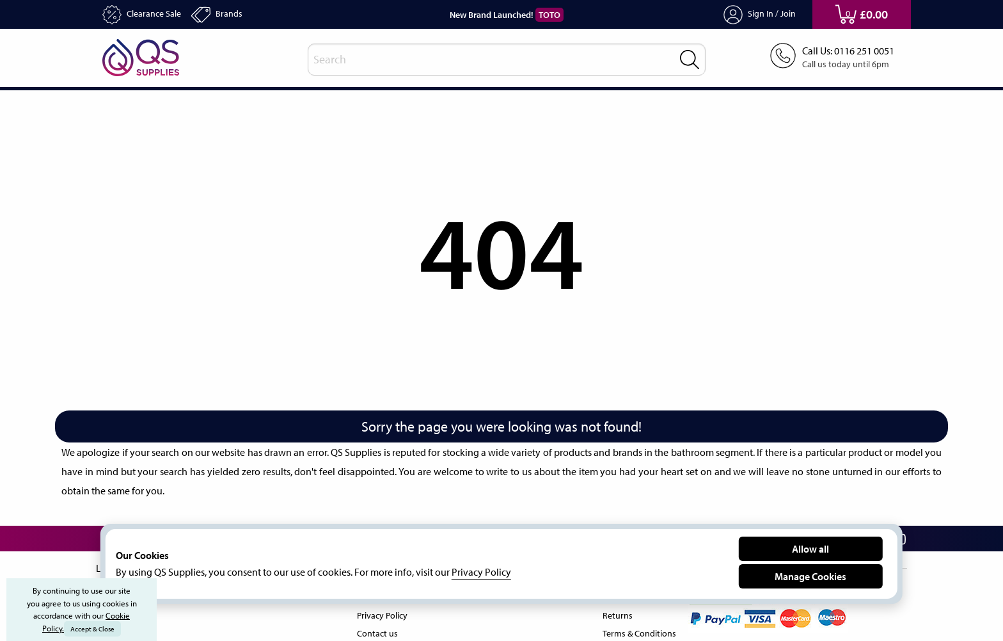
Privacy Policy (382, 613)
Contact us (375, 631)
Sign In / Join (760, 14)
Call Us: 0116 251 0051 (843, 51)
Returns (613, 613)
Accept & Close (94, 629)
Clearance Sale (146, 14)
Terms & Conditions (636, 631)
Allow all (811, 548)
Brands (227, 14)
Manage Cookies (810, 576)
